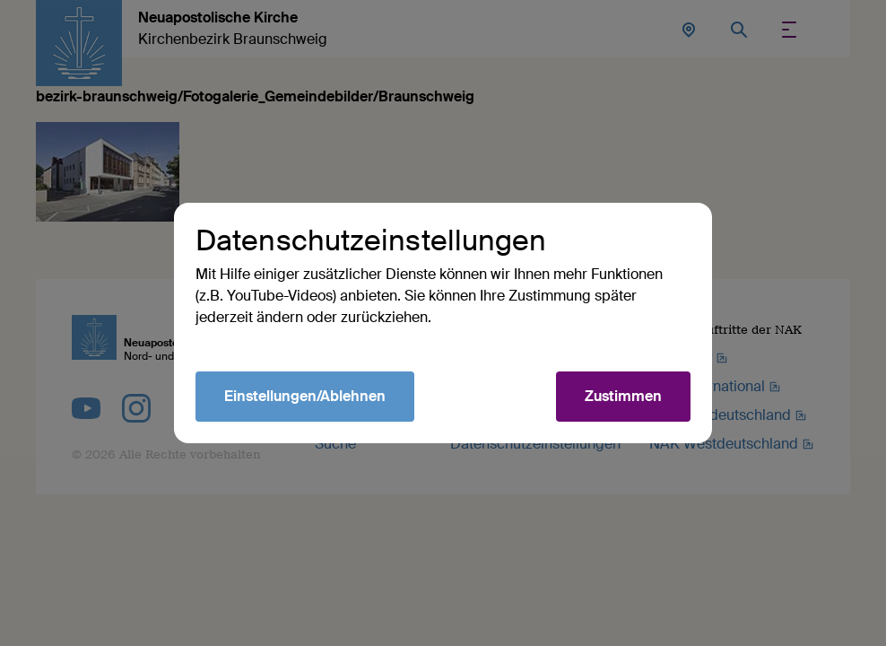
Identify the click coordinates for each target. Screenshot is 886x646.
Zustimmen (623, 396)
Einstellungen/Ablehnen (305, 396)
